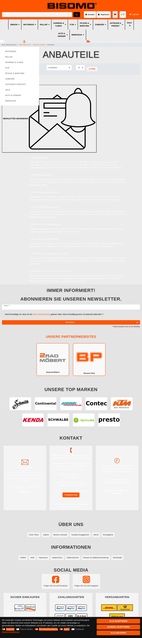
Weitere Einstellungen (11, 632)
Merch (96, 535)
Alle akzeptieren (118, 621)
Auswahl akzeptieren (118, 627)
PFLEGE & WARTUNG (84, 24)
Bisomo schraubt (60, 535)
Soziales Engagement (80, 535)
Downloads (117, 558)
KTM (72, 25)
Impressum (43, 558)
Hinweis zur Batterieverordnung (95, 558)
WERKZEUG (77, 35)
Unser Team (34, 535)
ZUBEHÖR (99, 25)
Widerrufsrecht (73, 558)
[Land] (115, 14)
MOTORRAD (28, 25)
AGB (32, 558)
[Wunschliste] (123, 14)
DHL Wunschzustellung (48, 629)
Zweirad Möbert (53, 359)
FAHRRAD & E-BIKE (58, 24)
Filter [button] (92, 69)
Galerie (46, 535)
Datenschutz (57, 558)
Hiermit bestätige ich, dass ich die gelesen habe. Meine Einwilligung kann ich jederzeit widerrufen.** (54, 314)
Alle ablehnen (118, 633)
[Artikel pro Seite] (80, 67)
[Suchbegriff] (37, 14)
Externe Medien (26, 629)
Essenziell (10, 629)
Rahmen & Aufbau (39, 44)
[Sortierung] (59, 67)
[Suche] (76, 14)
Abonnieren (101, 322)
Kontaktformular (71, 495)
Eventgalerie (108, 535)
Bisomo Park (89, 359)
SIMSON (13, 25)
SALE (129, 23)
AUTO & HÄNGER (62, 34)
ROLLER (43, 25)
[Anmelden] (90, 14)
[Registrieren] (103, 14)
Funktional (79, 629)
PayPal (66, 629)
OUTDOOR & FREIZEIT (115, 24)
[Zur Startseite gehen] (9, 44)
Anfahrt (23, 558)
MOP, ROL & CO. (25, 44)
